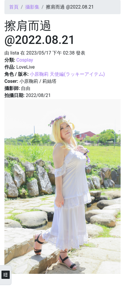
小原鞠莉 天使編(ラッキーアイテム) (67, 74)
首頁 (14, 7)
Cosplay (24, 60)
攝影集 (32, 7)
